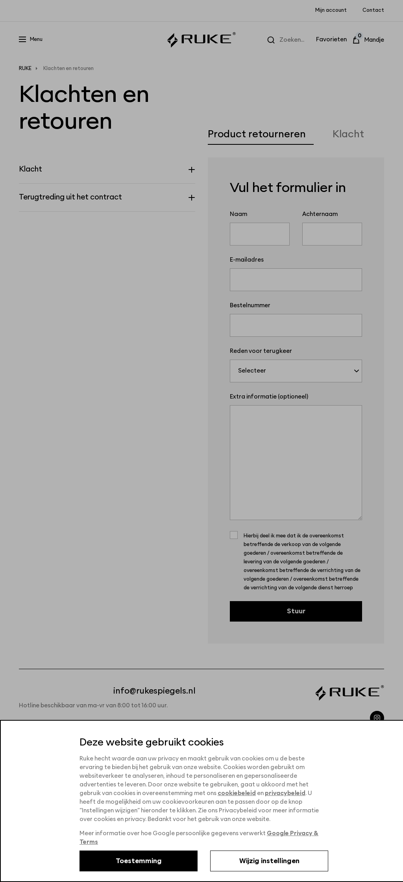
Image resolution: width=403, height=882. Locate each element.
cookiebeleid (237, 793)
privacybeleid (285, 793)
